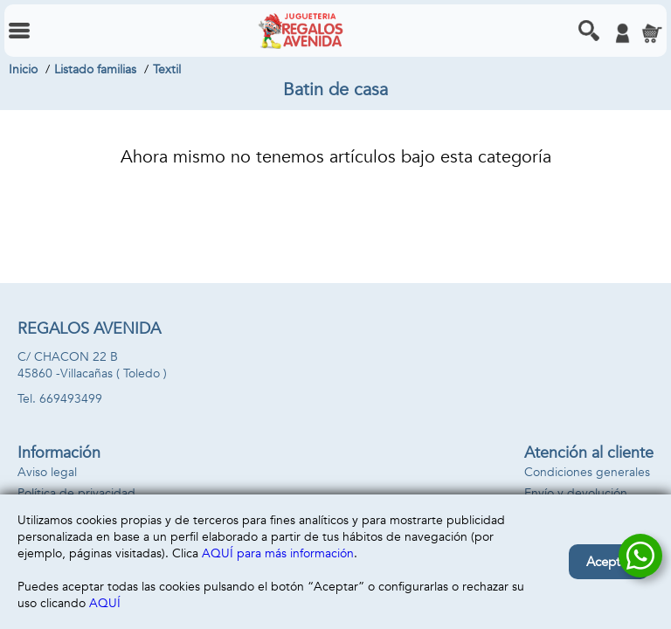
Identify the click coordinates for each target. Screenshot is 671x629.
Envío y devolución (575, 493)
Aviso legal (47, 472)
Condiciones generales (587, 472)
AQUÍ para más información (278, 553)
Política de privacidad (76, 493)
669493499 (70, 399)
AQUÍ (105, 603)
